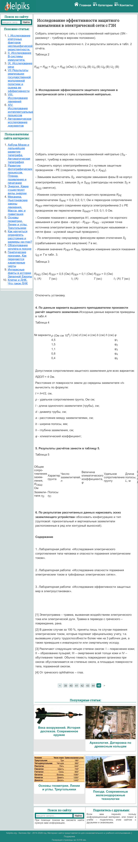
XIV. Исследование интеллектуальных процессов (20, 110)
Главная (85, 5)
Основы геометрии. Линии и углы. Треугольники (17, 223)
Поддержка (69, 836)
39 (65, 685)
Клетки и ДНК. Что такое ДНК (18, 281)
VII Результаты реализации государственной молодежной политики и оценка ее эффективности (19, 81)
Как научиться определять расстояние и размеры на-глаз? (20, 236)
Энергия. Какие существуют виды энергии (18, 190)
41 (76, 685)
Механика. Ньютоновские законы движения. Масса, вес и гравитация (17, 205)
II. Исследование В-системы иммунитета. (19, 56)
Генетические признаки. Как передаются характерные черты (17, 259)
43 (87, 685)
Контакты (126, 5)
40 (71, 685)
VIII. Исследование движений (18, 98)
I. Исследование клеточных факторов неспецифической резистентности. (20, 42)
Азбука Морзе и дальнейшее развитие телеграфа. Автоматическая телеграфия (19, 153)
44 (93, 685)
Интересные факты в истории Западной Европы (20, 273)
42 (82, 685)
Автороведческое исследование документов (19, 122)
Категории (105, 5)
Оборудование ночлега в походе (19, 247)
